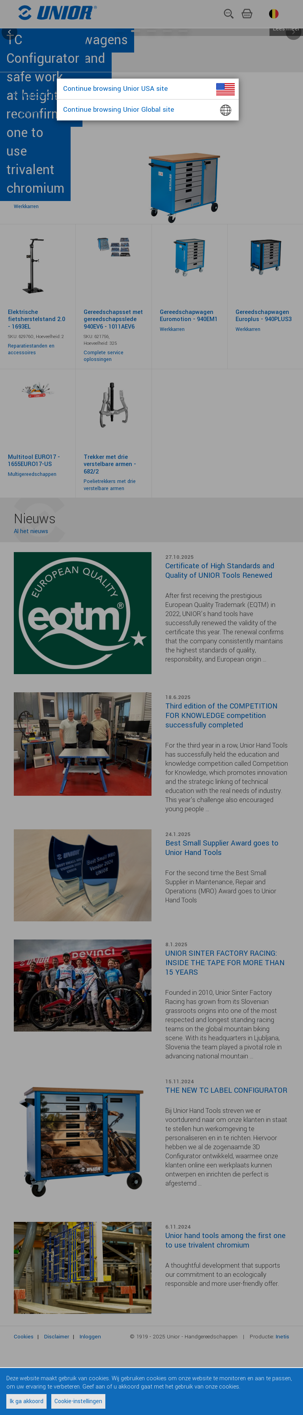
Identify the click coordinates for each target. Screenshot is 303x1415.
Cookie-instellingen (78, 1401)
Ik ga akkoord (26, 1401)
